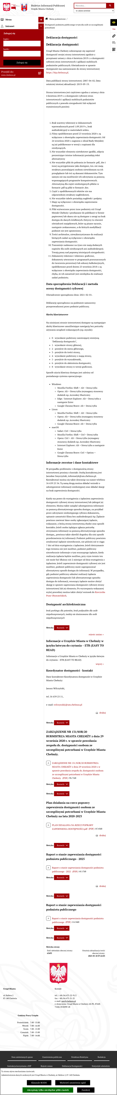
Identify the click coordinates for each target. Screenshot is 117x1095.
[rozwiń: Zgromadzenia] (42, 233)
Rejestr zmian (46, 1066)
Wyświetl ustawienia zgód (73, 1082)
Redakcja (102, 1057)
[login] (22, 400)
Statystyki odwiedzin (101, 1066)
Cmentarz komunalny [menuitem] (12, 376)
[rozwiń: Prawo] (42, 77)
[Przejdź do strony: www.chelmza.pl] (113, 35)
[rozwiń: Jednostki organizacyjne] (42, 85)
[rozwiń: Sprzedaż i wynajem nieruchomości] (42, 100)
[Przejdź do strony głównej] (34, 7)
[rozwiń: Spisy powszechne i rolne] (42, 324)
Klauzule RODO (39, 1082)
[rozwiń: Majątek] (42, 125)
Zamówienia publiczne (52, 1057)
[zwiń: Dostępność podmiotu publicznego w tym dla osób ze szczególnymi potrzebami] (42, 263)
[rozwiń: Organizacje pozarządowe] (42, 163)
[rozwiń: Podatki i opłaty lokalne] (42, 140)
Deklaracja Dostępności (72, 1066)
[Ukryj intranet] (41, 383)
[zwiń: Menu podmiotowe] (42, 25)
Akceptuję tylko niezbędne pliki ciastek (48, 1090)
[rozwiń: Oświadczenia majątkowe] (42, 181)
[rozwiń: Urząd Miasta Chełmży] (42, 55)
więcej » (100, 664)
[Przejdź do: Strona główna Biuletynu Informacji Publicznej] (46, 19)
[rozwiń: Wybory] (42, 148)
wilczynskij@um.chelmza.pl (68, 704)
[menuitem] (22, 33)
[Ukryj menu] (41, 19)
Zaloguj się (22, 419)
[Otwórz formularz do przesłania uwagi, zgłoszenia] (113, 42)
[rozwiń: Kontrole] (42, 196)
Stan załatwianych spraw (22, 1057)
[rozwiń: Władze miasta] (42, 47)
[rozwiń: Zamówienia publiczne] (42, 92)
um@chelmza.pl (68, 1001)
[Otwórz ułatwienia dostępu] (113, 22)
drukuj (102, 712)
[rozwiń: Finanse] (42, 133)
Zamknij (86, 1090)
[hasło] (22, 410)
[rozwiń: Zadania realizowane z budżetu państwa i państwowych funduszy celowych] (42, 310)
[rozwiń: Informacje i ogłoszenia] (42, 188)
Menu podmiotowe (57, 19)
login (6, 395)
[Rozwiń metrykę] (61, 627)
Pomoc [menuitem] (4, 370)
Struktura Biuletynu (79, 1057)
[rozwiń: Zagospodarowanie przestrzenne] (42, 203)
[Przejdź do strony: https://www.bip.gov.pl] (113, 29)
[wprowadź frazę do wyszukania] (90, 5)
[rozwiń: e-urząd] (42, 62)
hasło (6, 405)
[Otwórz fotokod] (113, 49)
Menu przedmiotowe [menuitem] (11, 364)
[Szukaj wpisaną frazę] (110, 5)
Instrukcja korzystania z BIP (19, 1066)
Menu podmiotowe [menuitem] (10, 25)
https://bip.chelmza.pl (57, 72)
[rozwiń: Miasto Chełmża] (42, 40)
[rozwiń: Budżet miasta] (42, 110)
